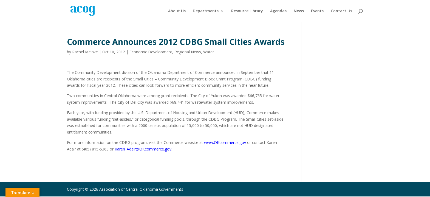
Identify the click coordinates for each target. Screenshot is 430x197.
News (299, 11)
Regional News (187, 51)
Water (208, 51)
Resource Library (247, 11)
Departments (206, 11)
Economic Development (150, 51)
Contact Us (341, 11)
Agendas (278, 11)
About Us (177, 11)
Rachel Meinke (85, 51)
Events (317, 11)
